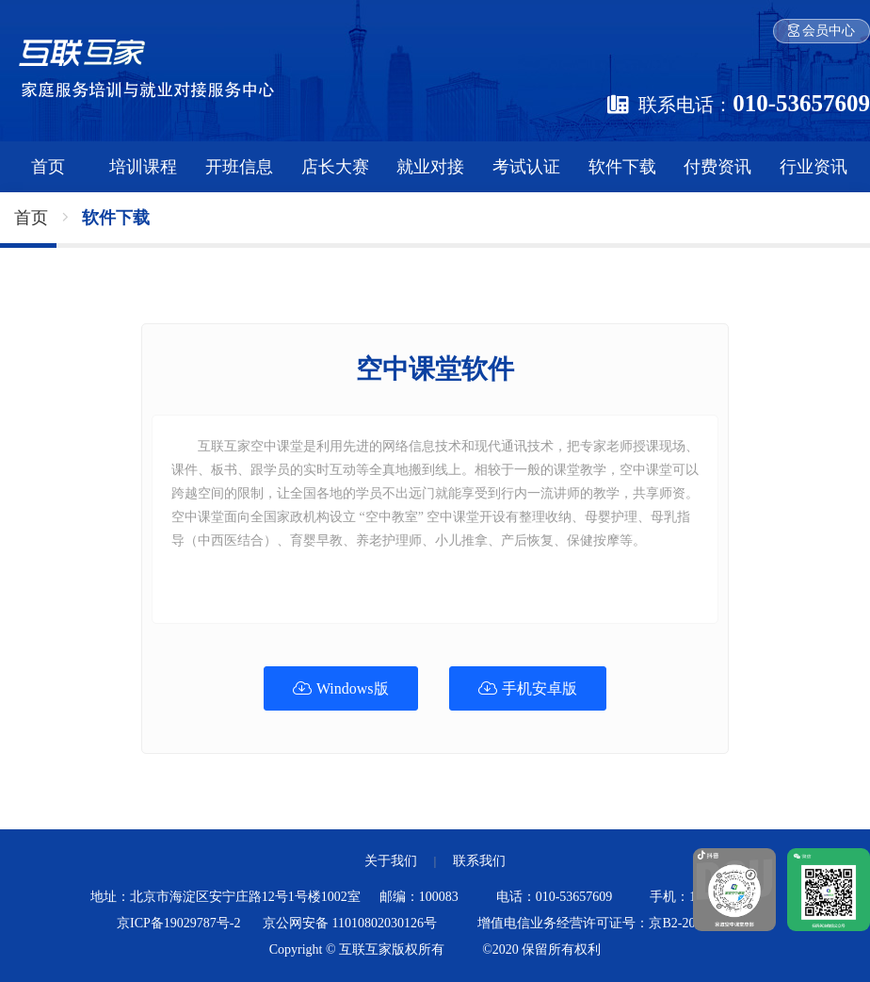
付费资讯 (717, 166)
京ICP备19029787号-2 (178, 923)
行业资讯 (813, 166)
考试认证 (526, 166)
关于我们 (390, 861)
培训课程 (143, 166)
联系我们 (479, 861)
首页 (48, 166)
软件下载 (622, 166)
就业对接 (430, 166)
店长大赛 (335, 166)
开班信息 (239, 166)
